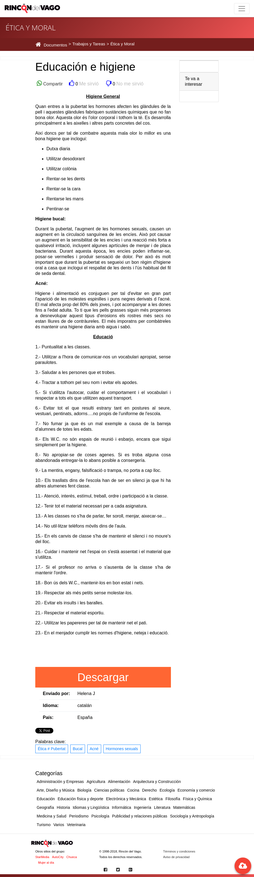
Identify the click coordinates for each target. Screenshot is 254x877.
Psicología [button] (100, 816)
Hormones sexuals (122, 749)
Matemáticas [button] (184, 807)
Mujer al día (46, 862)
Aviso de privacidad (176, 857)
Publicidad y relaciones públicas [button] (139, 816)
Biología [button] (84, 790)
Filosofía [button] (172, 799)
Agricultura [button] (96, 781)
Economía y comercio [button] (196, 790)
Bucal (78, 749)
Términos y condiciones (179, 851)
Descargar (103, 677)
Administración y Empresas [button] (60, 781)
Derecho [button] (149, 790)
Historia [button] (63, 807)
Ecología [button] (167, 790)
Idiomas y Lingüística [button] (91, 807)
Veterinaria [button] (76, 824)
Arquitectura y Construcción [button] (157, 781)
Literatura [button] (162, 807)
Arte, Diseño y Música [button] (55, 790)
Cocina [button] (133, 790)
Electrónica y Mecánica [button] (126, 799)
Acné (94, 749)
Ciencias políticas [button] (109, 790)
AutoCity (58, 857)
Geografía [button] (45, 807)
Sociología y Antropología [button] (192, 816)
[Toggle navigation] (242, 8)
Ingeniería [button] (142, 807)
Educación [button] (46, 799)
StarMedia (42, 857)
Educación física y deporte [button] (80, 799)
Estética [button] (156, 799)
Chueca (71, 857)
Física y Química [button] (197, 799)
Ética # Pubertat (52, 749)
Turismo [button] (44, 824)
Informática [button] (121, 807)
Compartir (52, 84)
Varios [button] (58, 824)
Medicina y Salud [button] (51, 816)
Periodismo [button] (79, 816)
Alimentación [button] (119, 781)
